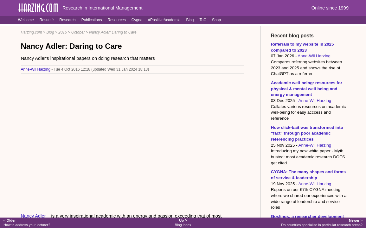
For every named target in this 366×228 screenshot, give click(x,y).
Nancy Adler (33, 215)
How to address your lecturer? (26, 222)
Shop (216, 20)
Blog (190, 20)
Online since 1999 (330, 7)
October (78, 32)
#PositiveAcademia (164, 20)
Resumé (47, 20)
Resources (116, 20)
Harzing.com (31, 32)
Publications (91, 20)
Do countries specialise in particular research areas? (322, 222)
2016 (62, 32)
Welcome (26, 20)
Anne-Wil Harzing (35, 69)
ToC (203, 20)
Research (67, 20)
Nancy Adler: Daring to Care (113, 32)
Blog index (183, 222)
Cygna (137, 20)
